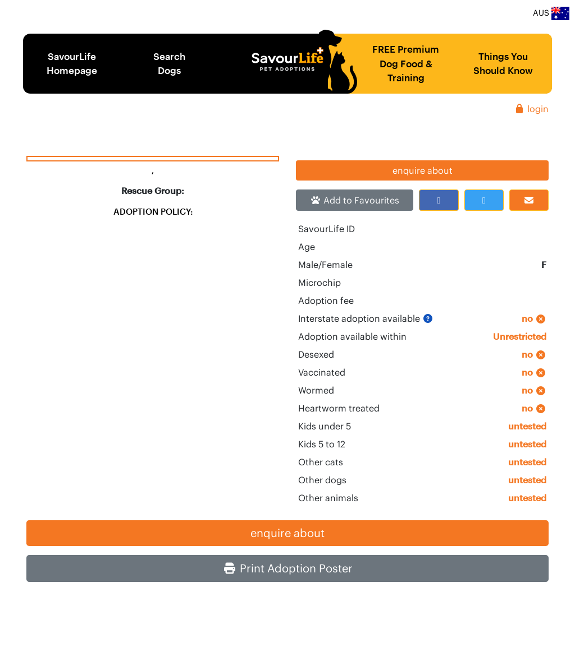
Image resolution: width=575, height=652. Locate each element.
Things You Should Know (503, 63)
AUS (551, 13)
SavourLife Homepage (72, 63)
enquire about (423, 170)
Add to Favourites (354, 200)
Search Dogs (169, 63)
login (531, 108)
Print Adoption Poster (288, 568)
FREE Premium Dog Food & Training (405, 63)
